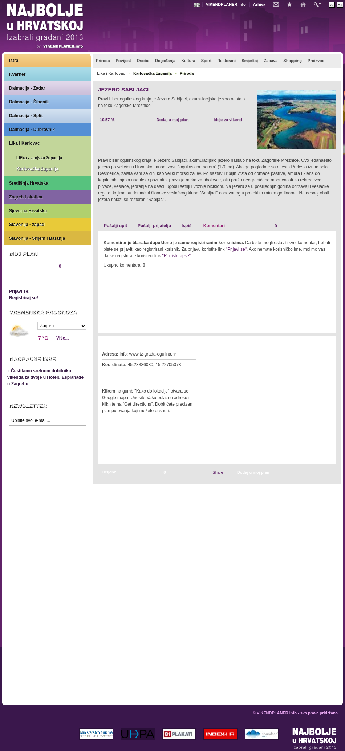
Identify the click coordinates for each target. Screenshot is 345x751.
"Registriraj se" (176, 255)
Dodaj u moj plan (173, 120)
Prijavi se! (19, 291)
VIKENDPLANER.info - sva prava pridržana (297, 713)
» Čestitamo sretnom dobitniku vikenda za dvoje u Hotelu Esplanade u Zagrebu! (45, 377)
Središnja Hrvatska (28, 183)
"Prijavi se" (236, 249)
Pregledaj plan (31, 278)
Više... (62, 338)
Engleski (197, 5)
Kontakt (278, 4)
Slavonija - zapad (26, 224)
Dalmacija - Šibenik (29, 101)
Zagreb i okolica (25, 197)
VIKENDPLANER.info (226, 4)
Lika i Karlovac (24, 143)
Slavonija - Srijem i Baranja (37, 238)
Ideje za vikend (228, 120)
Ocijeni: (109, 472)
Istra (13, 60)
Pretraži (319, 4)
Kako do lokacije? (124, 374)
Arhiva (259, 4)
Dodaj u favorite (291, 4)
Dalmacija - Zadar (27, 88)
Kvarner (17, 74)
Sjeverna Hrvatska (28, 210)
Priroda (187, 73)
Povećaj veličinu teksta (340, 5)
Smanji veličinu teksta (332, 5)
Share (217, 472)
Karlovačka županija (37, 168)
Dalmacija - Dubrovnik (32, 129)
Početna (305, 4)
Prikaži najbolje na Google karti (47, 472)
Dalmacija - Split (26, 115)
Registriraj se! (23, 297)
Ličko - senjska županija (39, 158)
